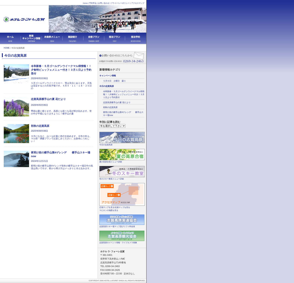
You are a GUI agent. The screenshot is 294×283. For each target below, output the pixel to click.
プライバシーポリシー (120, 3)
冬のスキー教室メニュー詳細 (111, 179)
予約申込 (93, 3)
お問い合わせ (103, 3)
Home (85, 3)
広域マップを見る (106, 207)
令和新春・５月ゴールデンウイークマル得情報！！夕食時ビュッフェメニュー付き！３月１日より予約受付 (123, 94)
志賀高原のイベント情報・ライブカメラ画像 (118, 243)
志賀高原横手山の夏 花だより (118, 102)
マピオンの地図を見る (108, 210)
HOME (7, 48)
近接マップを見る (122, 207)
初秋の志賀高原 (110, 107)
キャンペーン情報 (107, 75)
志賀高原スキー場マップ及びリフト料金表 (117, 226)
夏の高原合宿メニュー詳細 (110, 162)
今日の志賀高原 (106, 86)
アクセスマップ (137, 3)
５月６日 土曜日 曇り (114, 81)
